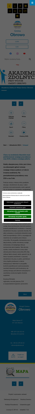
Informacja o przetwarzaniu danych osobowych (17, 202)
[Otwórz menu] (32, 2)
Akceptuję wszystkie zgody (17, 216)
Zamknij (17, 220)
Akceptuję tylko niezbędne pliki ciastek (17, 212)
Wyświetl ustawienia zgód (17, 207)
